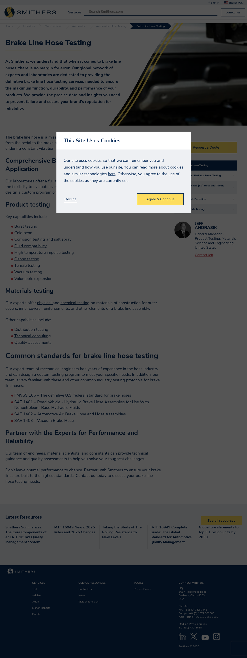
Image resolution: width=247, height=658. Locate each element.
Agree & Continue (160, 199)
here (112, 174)
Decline (70, 199)
